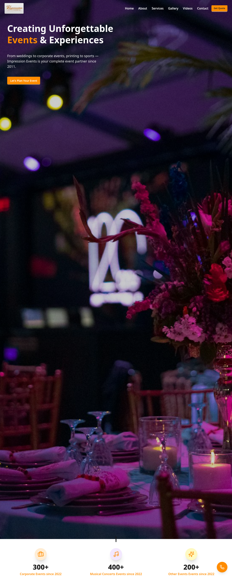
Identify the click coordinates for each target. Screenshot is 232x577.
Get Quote (219, 8)
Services (158, 8)
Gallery (173, 8)
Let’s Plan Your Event (23, 80)
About (142, 8)
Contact (202, 8)
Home (129, 8)
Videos (188, 8)
